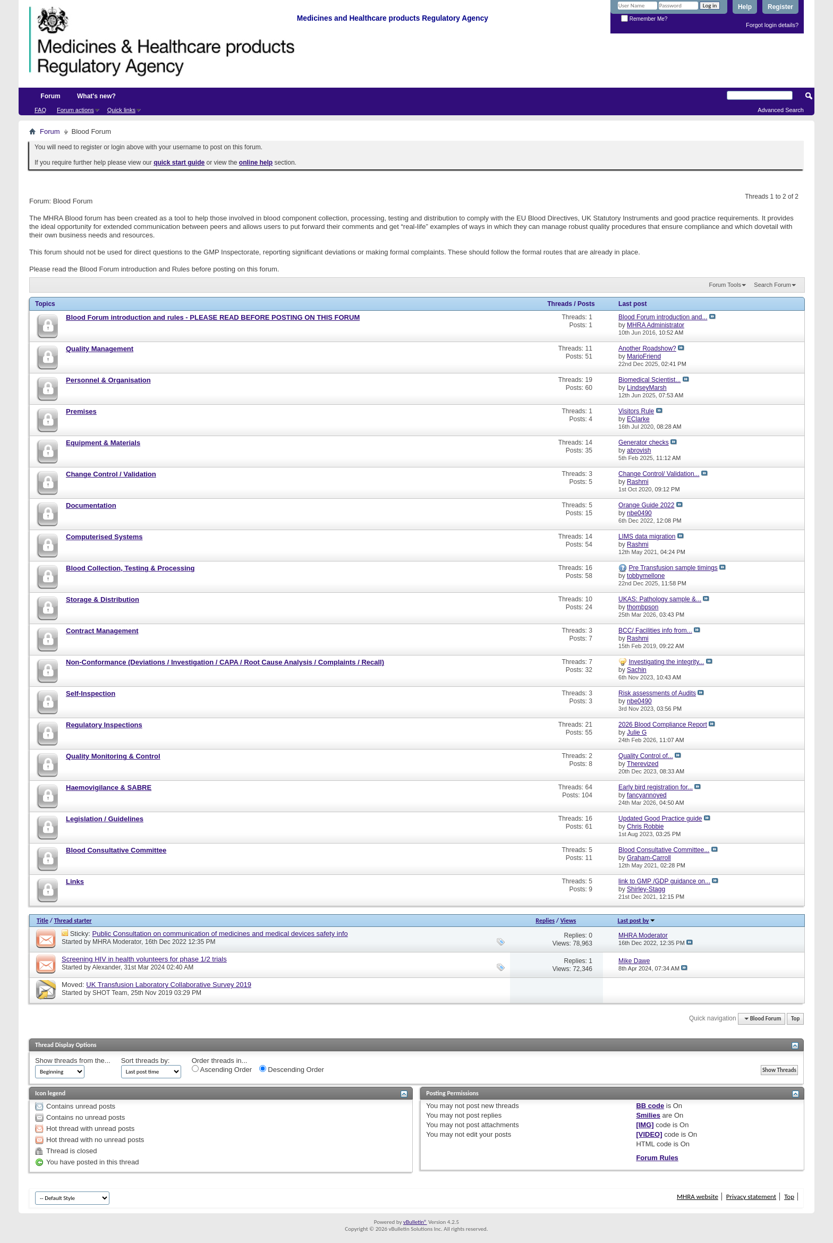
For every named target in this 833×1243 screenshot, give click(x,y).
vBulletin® (415, 1222)
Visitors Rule (636, 411)
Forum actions (75, 110)
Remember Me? (644, 19)
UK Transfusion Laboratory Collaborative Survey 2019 (168, 985)
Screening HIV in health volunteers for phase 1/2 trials (144, 959)
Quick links (121, 110)
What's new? (96, 96)
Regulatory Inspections (104, 725)
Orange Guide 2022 (646, 505)
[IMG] (644, 1125)
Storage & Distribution (102, 599)
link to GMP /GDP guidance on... (664, 881)
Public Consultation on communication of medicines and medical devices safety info (220, 934)
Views (568, 920)
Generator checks (643, 442)
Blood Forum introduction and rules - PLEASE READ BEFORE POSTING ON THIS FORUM (213, 317)
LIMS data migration (646, 536)
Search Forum (772, 285)
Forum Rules (657, 1158)
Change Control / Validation (111, 474)
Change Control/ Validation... (659, 474)
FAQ (40, 110)
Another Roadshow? (647, 348)
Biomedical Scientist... (649, 380)
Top (795, 1018)
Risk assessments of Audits (657, 693)
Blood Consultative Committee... (663, 850)
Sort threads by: (145, 1061)
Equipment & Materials (103, 443)
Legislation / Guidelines (104, 819)
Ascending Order (222, 1069)
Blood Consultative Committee (116, 850)
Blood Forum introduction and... (662, 317)
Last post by (637, 920)
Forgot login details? (772, 25)
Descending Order (291, 1069)
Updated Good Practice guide (660, 818)
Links (75, 882)
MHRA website (697, 1197)
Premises (81, 411)
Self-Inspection (90, 693)
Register (780, 7)
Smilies (648, 1115)
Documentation (91, 505)
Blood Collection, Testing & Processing (130, 568)
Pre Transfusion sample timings (672, 568)
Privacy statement (751, 1197)
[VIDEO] (649, 1134)
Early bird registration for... (655, 787)
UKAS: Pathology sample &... (659, 599)
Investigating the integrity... (666, 662)
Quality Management (99, 349)
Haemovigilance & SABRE (108, 787)
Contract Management (102, 631)
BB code (650, 1106)
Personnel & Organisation (108, 380)
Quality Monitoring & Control (113, 756)
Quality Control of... (645, 756)
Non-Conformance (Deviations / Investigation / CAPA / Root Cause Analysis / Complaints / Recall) (225, 662)
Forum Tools (725, 285)
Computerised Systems (104, 537)
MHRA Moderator (116, 942)
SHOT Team (110, 993)
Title (42, 920)
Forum (50, 96)
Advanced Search (781, 110)
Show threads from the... (72, 1061)
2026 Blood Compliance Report (662, 724)
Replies (545, 920)
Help (745, 7)
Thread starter (73, 920)
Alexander (106, 967)
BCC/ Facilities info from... (655, 630)
